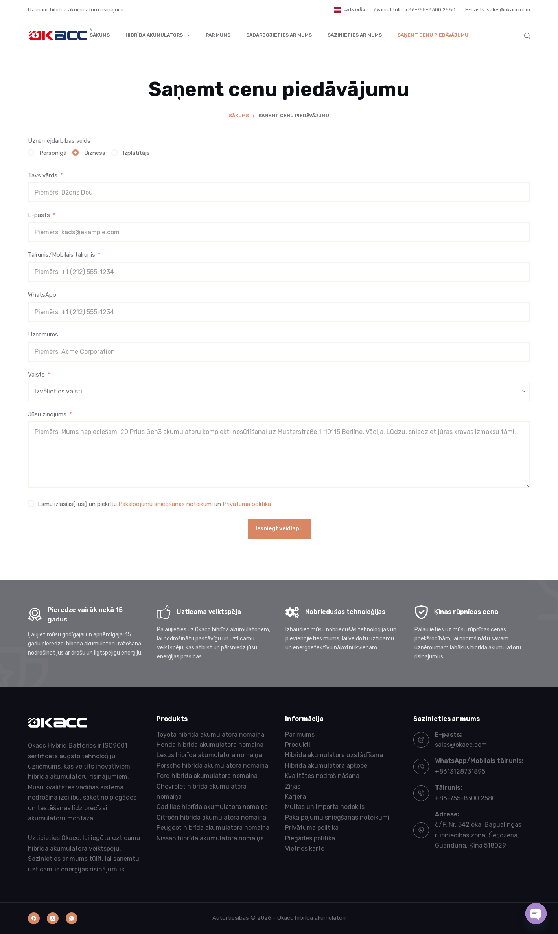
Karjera (295, 796)
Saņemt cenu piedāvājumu (433, 35)
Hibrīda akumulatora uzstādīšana (334, 755)
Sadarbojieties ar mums (279, 35)
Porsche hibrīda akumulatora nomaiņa (212, 765)
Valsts (36, 374)
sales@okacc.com (461, 744)
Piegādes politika (310, 838)
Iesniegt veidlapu (279, 528)
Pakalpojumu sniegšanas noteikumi (165, 503)
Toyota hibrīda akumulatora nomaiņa (210, 734)
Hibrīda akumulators (159, 35)
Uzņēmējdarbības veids (59, 140)
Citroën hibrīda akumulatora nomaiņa (211, 817)
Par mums (218, 35)
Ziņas (293, 786)
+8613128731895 (460, 771)
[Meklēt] (527, 36)
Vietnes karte (304, 848)
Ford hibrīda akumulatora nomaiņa (207, 776)
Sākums (100, 35)
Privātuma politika (247, 503)
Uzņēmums (43, 334)
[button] (349, 10)
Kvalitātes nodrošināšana (322, 776)
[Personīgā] (31, 152)
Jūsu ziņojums (47, 414)
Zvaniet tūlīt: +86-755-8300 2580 (414, 10)
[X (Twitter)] (53, 918)
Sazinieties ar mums (355, 35)
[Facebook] (34, 918)
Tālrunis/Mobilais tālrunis (61, 254)
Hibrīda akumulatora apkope (326, 765)
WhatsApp (42, 294)
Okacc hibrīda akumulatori (311, 917)
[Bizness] (75, 152)
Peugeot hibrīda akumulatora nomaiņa (213, 827)
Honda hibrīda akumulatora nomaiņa (210, 744)
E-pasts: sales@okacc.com (497, 10)
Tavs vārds (42, 175)
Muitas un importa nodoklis (325, 807)
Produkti (297, 744)
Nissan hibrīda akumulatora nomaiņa (210, 838)
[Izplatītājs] (114, 152)
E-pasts (39, 215)
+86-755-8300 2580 (465, 798)
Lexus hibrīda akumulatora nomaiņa (209, 755)
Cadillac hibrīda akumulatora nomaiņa (212, 807)
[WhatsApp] (71, 918)
